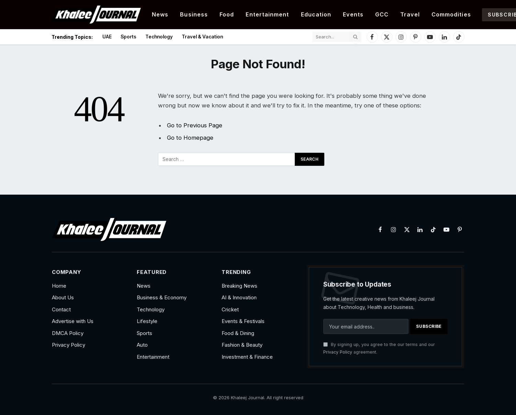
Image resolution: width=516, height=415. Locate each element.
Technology (159, 36)
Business (194, 14)
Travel (410, 14)
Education (316, 14)
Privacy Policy (337, 352)
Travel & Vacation (202, 36)
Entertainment (267, 14)
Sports (128, 36)
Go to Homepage (190, 137)
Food (227, 14)
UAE (107, 36)
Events (353, 14)
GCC (382, 14)
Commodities (451, 14)
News (160, 14)
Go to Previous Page (194, 125)
